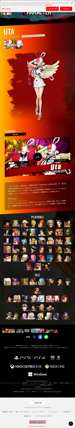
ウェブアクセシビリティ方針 (43, 416)
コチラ (59, 347)
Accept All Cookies (52, 8)
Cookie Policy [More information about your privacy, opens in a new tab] (48, 5)
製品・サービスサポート (22, 411)
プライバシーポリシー (38, 411)
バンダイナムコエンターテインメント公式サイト (37, 407)
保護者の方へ (28, 416)
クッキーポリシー (53, 411)
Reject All (66, 8)
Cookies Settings (6, 8)
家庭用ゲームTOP (7, 411)
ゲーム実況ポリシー (67, 411)
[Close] (72, 3)
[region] (37, 6)
